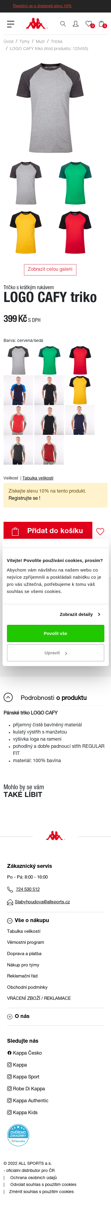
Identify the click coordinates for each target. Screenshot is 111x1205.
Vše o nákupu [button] (28, 921)
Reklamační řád (22, 976)
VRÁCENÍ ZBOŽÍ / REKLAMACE (39, 999)
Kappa (17, 1065)
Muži (40, 42)
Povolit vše (55, 633)
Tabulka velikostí (37, 479)
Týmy (25, 42)
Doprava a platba (24, 954)
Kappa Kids (22, 1113)
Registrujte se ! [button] (24, 498)
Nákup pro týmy (23, 965)
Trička (56, 42)
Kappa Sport (23, 1077)
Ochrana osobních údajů (33, 1178)
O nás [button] (18, 1016)
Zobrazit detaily (76, 614)
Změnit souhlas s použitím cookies (41, 1192)
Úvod (8, 42)
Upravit (55, 652)
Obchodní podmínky (27, 988)
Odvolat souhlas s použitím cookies (43, 1185)
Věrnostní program (25, 943)
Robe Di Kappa (26, 1089)
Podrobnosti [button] (45, 697)
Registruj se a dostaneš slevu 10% (42, 6)
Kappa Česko (24, 1053)
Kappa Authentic (28, 1101)
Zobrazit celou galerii (50, 269)
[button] (75, 24)
